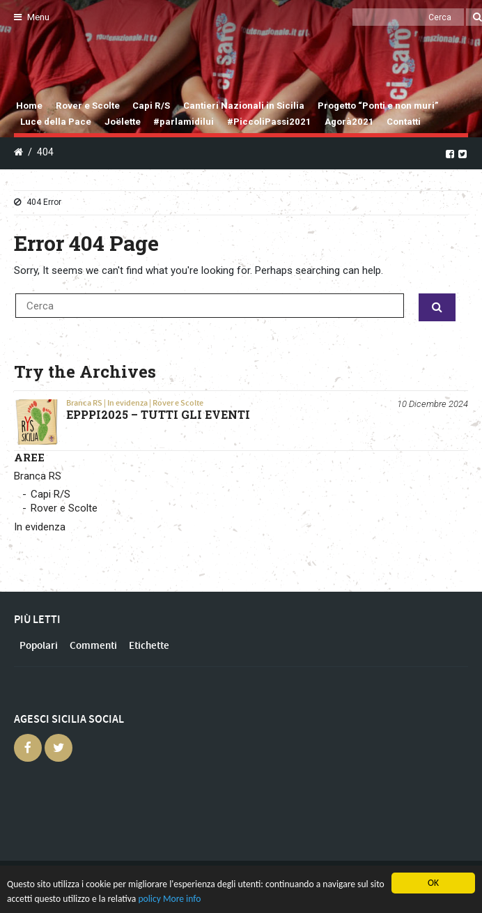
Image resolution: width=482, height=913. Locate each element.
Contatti (404, 121)
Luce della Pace (55, 121)
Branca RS (84, 402)
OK (433, 883)
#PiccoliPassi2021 (269, 121)
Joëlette (122, 121)
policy (149, 899)
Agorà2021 (349, 121)
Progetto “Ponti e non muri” (378, 105)
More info (182, 899)
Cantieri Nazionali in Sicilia (243, 105)
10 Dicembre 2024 (432, 404)
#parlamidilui (183, 121)
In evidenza (127, 402)
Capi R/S (151, 105)
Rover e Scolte (88, 105)
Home (29, 105)
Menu (31, 17)
